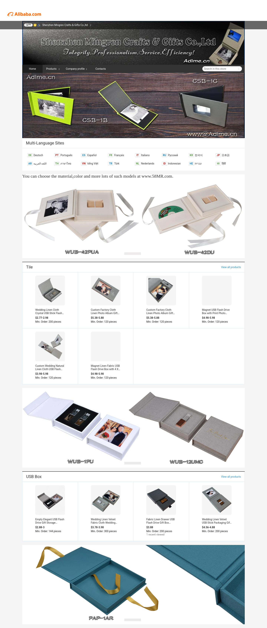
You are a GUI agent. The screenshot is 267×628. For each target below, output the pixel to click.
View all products (231, 267)
